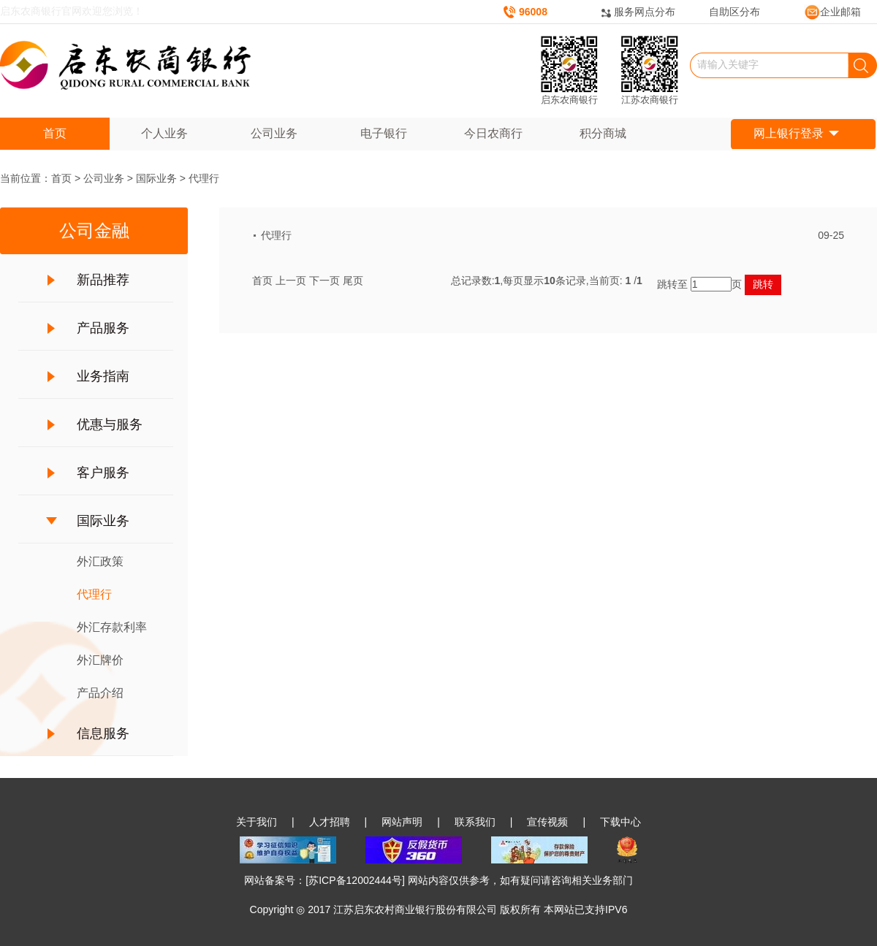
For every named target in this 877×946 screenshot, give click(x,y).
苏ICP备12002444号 (355, 880)
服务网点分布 (644, 12)
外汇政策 (100, 561)
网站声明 (401, 822)
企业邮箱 (832, 12)
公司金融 (94, 230)
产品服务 (103, 328)
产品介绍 (100, 693)
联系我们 (475, 822)
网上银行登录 (796, 134)
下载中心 (620, 822)
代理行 (204, 178)
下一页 (324, 280)
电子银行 (383, 133)
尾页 (353, 280)
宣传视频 (547, 822)
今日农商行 (493, 133)
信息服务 (103, 733)
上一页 (291, 280)
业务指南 (103, 376)
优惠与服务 (110, 424)
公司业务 (274, 133)
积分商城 (603, 133)
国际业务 (156, 178)
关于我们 (256, 822)
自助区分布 (734, 12)
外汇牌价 (100, 660)
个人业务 (164, 133)
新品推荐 (103, 279)
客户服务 (103, 472)
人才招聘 (329, 822)
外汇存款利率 (112, 627)
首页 (55, 133)
